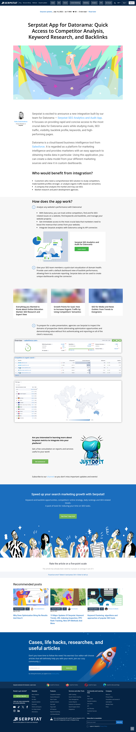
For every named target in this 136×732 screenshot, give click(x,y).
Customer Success (92, 711)
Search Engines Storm (74, 707)
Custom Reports (73, 702)
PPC (101, 3)
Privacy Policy (109, 697)
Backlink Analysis (54, 702)
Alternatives (35, 711)
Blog (20, 3)
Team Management (74, 699)
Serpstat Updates (36, 702)
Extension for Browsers (74, 704)
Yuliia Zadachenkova (20, 121)
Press (107, 707)
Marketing (86, 3)
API (88, 706)
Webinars (34, 3)
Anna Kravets (74, 609)
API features (53, 709)
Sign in (124, 3)
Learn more (33, 685)
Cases (52, 3)
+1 (27, 609)
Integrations (72, 709)
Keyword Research (55, 697)
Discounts (34, 704)
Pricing (33, 697)
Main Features (35, 694)
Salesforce (38, 146)
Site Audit (52, 704)
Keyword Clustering (55, 711)
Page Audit (53, 707)
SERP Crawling (72, 694)
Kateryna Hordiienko (113, 609)
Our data (34, 699)
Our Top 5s (108, 3)
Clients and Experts (36, 707)
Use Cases (90, 703)
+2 (101, 609)
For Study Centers (36, 709)
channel (50, 476)
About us (108, 694)
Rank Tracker (53, 699)
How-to (65, 3)
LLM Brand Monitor (55, 714)
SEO (59, 3)
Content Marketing (75, 3)
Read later (92, 12)
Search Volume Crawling (75, 697)
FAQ (88, 713)
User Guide (90, 698)
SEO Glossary (90, 708)
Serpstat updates (43, 3)
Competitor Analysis (55, 694)
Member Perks (109, 704)
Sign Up (132, 3)
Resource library (27, 3)
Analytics (94, 3)
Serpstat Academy (92, 701)
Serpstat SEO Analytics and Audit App (80, 117)
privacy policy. (55, 673)
